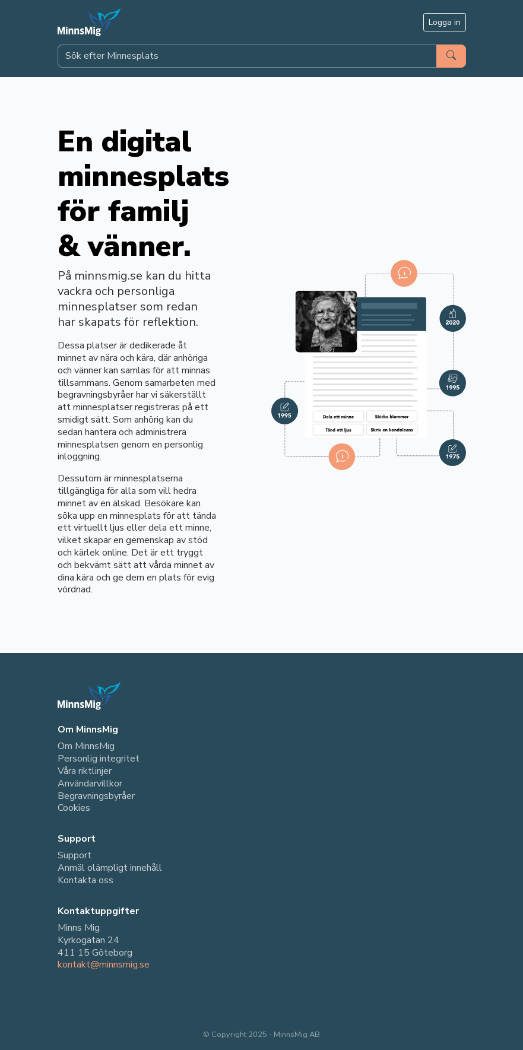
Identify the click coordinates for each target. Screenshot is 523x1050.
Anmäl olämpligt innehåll (110, 867)
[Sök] (451, 56)
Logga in (445, 22)
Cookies (74, 807)
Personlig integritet (99, 758)
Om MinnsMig (86, 746)
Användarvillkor (90, 783)
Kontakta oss (85, 880)
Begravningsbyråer (96, 795)
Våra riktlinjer (85, 771)
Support (74, 855)
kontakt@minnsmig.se (104, 964)
